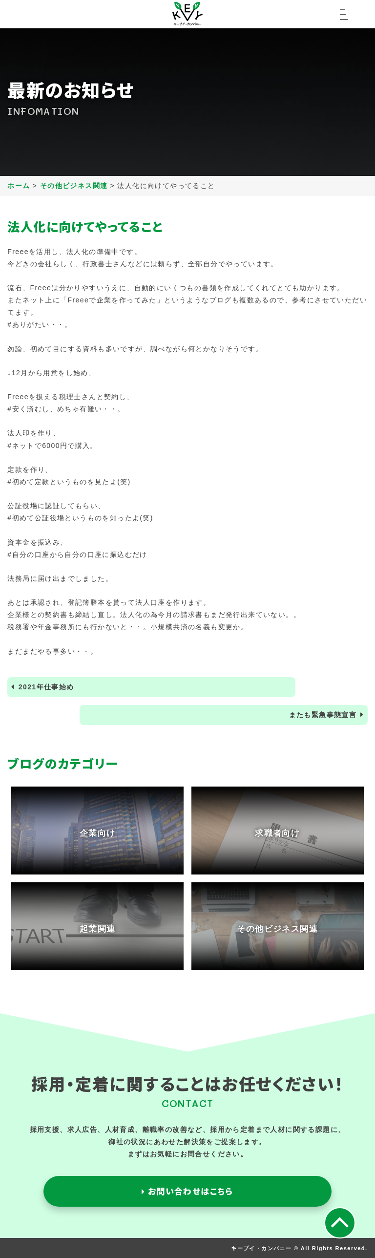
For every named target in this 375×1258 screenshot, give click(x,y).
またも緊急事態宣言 (323, 715)
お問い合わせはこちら (187, 1191)
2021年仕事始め (46, 687)
